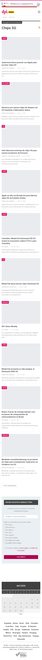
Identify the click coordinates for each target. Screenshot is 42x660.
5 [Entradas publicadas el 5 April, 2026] (37, 596)
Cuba (17, 626)
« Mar (20, 614)
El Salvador (32, 626)
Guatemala (26, 629)
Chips (4, 38)
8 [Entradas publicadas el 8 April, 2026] (15, 599)
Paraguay (33, 633)
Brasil (21, 623)
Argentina (7, 623)
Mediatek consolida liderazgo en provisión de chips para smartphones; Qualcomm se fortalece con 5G (20, 462)
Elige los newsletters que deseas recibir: (17, 522)
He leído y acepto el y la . (21, 549)
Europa (17, 629)
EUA (11, 629)
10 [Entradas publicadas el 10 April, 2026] (26, 599)
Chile (27, 623)
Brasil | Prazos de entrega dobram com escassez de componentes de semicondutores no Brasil (18, 414)
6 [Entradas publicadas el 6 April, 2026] (4, 599)
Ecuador (23, 626)
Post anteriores (9, 486)
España (6, 629)
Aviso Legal (24, 548)
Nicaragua (16, 633)
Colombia (34, 623)
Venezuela (21, 639)
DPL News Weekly (9, 326)
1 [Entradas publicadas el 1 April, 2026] (15, 596)
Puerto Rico (7, 636)
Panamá (25, 633)
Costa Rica (9, 626)
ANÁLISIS (5, 302)
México (8, 633)
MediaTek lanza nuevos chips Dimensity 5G (20, 284)
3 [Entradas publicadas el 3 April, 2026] (26, 596)
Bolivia (15, 623)
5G (3, 126)
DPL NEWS (5, 83)
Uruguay (36, 636)
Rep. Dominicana (25, 636)
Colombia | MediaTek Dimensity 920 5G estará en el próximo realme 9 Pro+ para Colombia (19, 241)
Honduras (35, 629)
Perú (15, 636)
